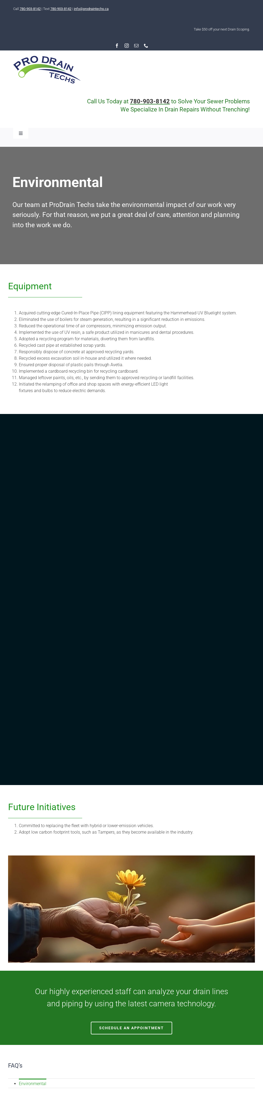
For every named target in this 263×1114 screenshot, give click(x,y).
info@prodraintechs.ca (91, 9)
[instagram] (126, 45)
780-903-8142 (30, 9)
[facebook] (117, 45)
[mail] (136, 45)
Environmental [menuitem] (32, 1083)
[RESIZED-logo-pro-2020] (47, 57)
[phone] (146, 45)
